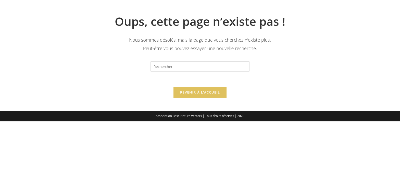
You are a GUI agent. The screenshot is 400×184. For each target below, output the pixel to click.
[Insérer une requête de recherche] (200, 66)
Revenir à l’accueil (200, 92)
